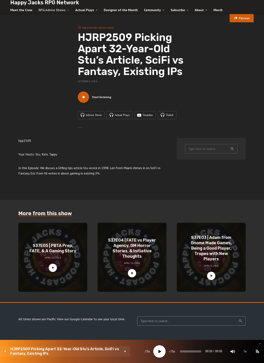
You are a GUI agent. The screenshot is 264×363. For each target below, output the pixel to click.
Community (152, 10)
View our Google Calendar (75, 320)
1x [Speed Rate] (216, 351)
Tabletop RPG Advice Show (98, 27)
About (199, 10)
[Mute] (204, 351)
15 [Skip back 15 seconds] (97, 351)
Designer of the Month (121, 10)
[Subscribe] (229, 351)
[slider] (151, 351)
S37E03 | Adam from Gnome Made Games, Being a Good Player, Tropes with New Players (211, 249)
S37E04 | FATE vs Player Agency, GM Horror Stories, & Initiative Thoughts (132, 249)
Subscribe (178, 10)
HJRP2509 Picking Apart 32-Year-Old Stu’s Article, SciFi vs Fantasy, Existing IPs (44, 351)
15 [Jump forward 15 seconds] (122, 351)
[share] (241, 351)
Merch (218, 10)
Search (232, 149)
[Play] (109, 351)
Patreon (244, 18)
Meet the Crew (21, 10)
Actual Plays (84, 10)
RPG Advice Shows (52, 10)
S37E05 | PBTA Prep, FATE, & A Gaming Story (52, 249)
